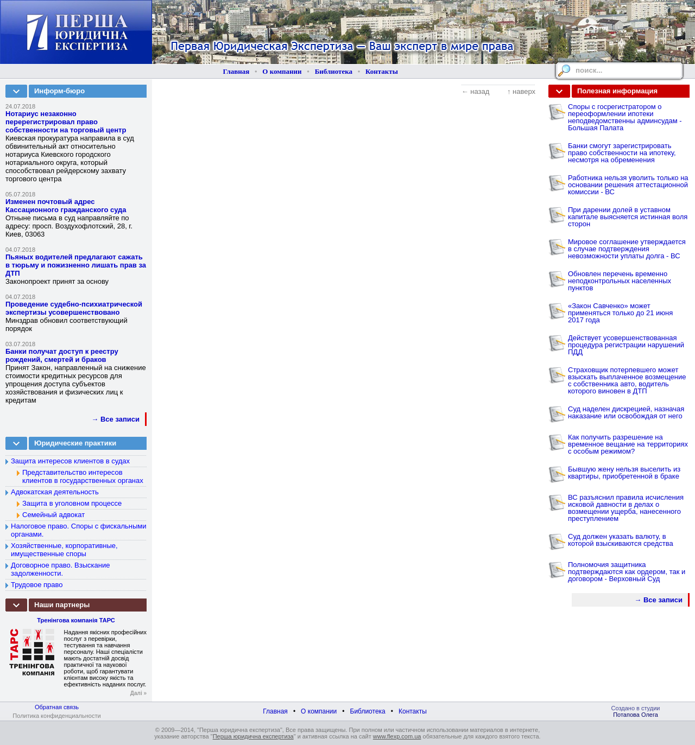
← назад (476, 91)
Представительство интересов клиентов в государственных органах (82, 476)
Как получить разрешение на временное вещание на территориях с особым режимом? (628, 444)
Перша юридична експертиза (253, 736)
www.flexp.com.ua (397, 736)
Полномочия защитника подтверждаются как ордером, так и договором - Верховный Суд (626, 572)
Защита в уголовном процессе (72, 503)
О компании (281, 71)
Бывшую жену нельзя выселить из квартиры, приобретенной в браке (624, 472)
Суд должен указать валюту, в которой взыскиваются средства (620, 539)
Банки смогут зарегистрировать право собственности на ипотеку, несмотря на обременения (622, 153)
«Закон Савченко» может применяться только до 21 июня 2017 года (620, 313)
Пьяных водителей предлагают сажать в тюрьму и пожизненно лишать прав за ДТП (75, 265)
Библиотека (333, 71)
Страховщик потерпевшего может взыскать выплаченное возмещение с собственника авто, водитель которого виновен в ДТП (627, 380)
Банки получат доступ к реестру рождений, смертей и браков (61, 355)
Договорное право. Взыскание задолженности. (60, 569)
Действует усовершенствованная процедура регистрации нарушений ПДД (626, 345)
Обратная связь (57, 707)
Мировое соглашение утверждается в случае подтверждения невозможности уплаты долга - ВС (627, 249)
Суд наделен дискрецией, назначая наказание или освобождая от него (626, 412)
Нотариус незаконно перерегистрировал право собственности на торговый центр (65, 122)
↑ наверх (521, 91)
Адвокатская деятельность (55, 492)
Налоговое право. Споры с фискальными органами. (79, 530)
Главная (236, 71)
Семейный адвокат (53, 515)
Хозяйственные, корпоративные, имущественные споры (64, 550)
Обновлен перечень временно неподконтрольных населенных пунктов (619, 281)
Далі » (138, 693)
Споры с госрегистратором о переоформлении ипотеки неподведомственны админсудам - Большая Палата (625, 117)
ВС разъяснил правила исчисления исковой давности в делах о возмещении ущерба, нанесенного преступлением (626, 508)
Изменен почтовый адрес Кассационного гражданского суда (66, 206)
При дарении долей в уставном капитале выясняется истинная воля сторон (627, 217)
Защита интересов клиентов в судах (70, 461)
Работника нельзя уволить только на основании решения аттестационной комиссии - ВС (628, 185)
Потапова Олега (635, 714)
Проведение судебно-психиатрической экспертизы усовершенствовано (73, 308)
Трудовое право (37, 585)
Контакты (381, 71)
